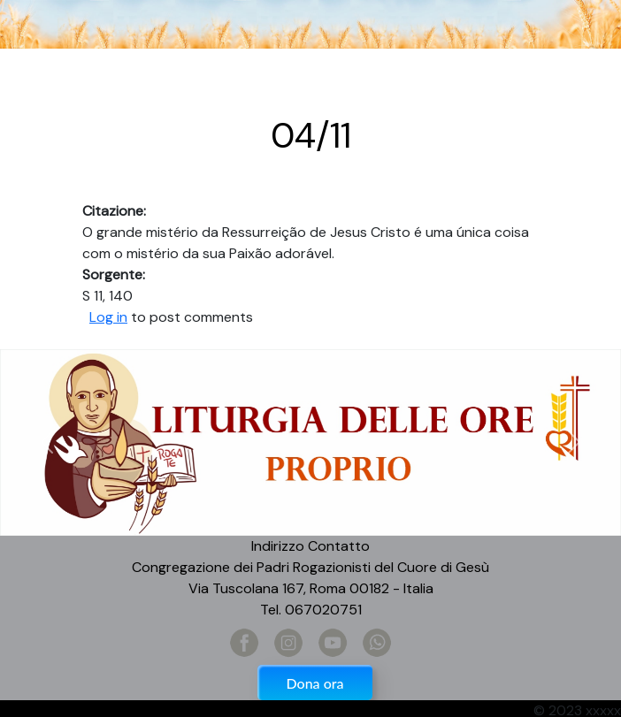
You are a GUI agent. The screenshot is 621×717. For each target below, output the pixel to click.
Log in (108, 317)
